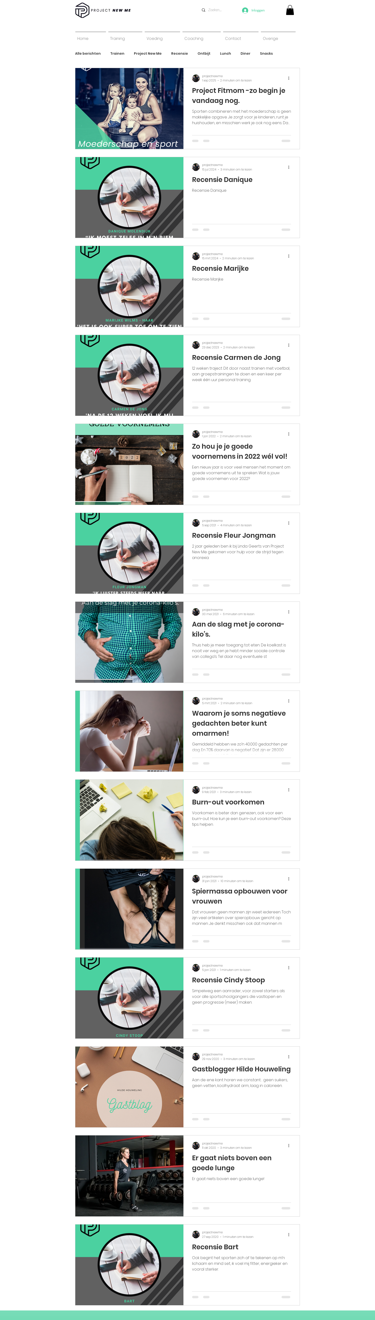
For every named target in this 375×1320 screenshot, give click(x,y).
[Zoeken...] (215, 10)
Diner (245, 54)
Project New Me (148, 54)
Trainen (117, 54)
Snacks (266, 54)
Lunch (225, 54)
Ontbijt (204, 54)
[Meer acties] (290, 78)
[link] (290, 10)
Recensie (179, 54)
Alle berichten (88, 54)
